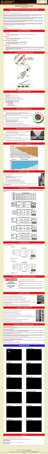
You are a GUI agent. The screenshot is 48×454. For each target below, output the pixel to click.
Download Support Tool (35, 451)
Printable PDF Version (24, 7)
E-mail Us (29, 451)
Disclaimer (23, 451)
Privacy (27, 451)
